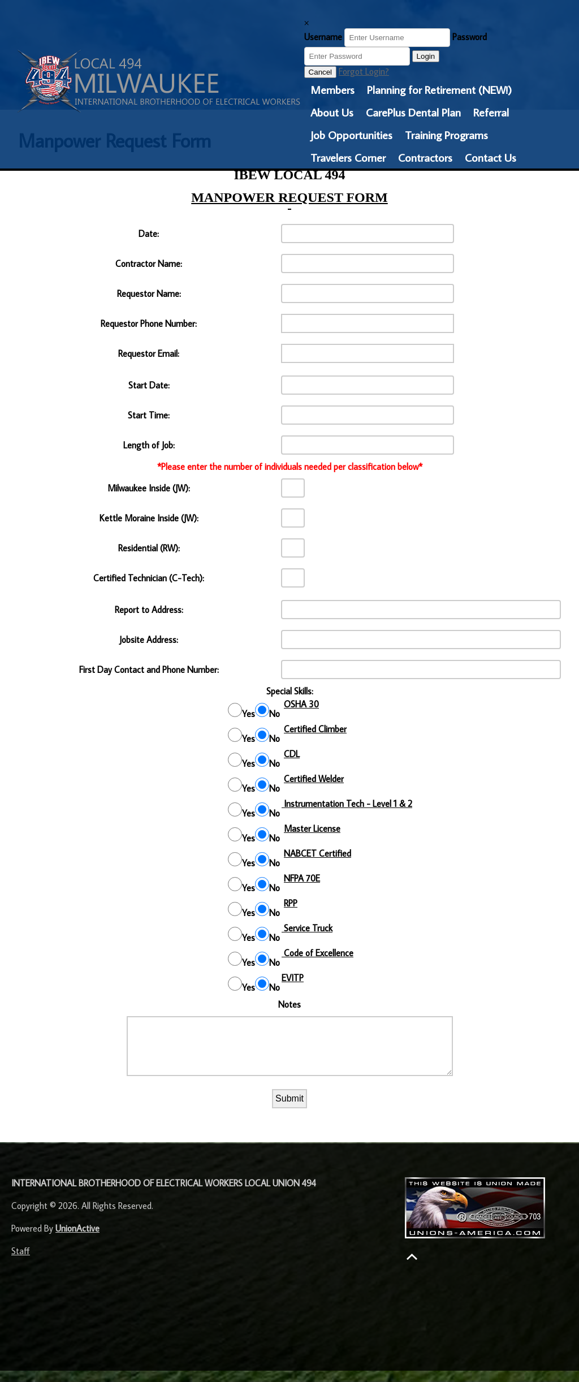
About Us (331, 112)
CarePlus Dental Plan (413, 112)
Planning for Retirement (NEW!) (439, 89)
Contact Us (490, 157)
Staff (20, 1262)
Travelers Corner (348, 157)
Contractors (425, 157)
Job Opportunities (351, 134)
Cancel (320, 72)
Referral (491, 112)
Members (332, 89)
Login (426, 56)
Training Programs (446, 134)
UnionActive (77, 1239)
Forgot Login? (364, 71)
